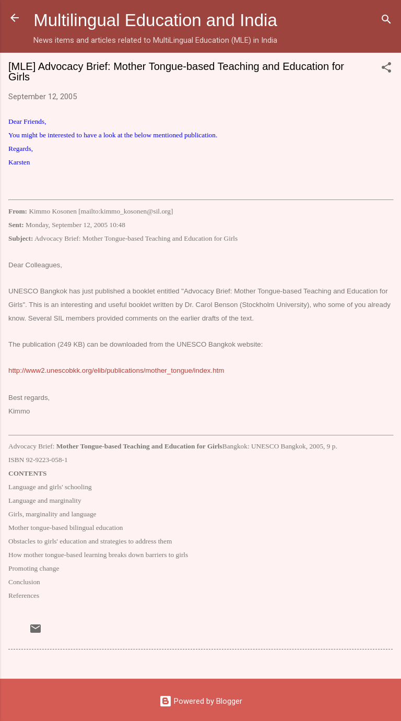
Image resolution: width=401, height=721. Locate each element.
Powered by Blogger (200, 701)
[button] (386, 69)
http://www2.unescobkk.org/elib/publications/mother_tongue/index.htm (116, 370)
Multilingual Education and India (155, 20)
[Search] (386, 21)
